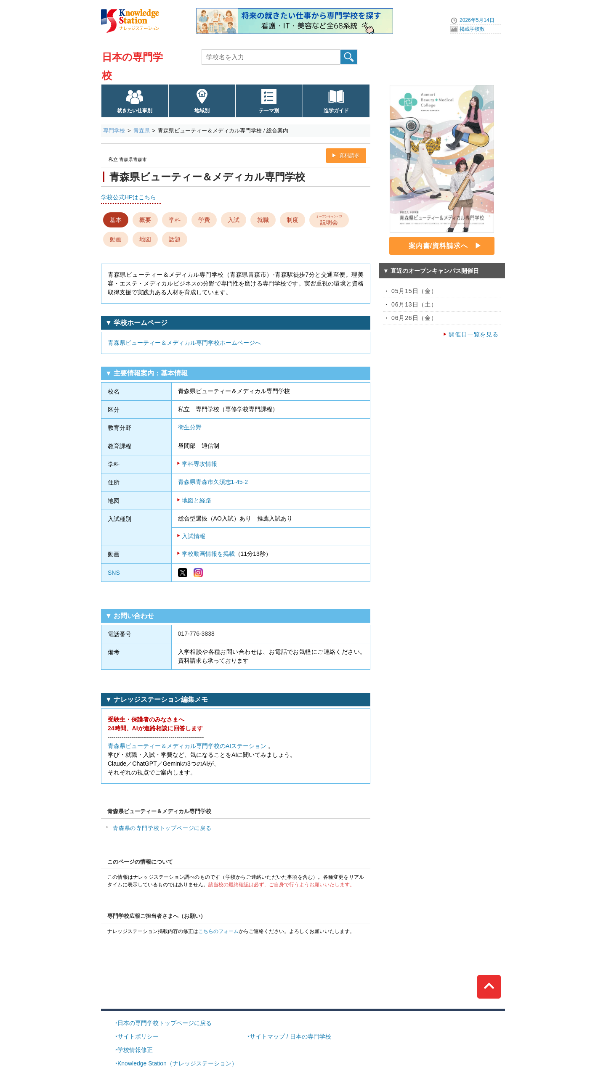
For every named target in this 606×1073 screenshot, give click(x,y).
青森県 (141, 130)
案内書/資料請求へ (438, 245)
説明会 (329, 219)
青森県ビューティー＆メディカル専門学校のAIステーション (187, 746)
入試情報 (193, 536)
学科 (175, 220)
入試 (233, 220)
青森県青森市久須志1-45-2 (213, 481)
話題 (175, 239)
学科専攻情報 (199, 463)
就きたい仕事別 (134, 111)
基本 (116, 220)
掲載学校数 (472, 29)
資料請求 (349, 156)
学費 (204, 220)
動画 (116, 239)
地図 (145, 239)
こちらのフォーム (218, 931)
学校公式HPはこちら (128, 197)
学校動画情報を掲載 (208, 553)
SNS (114, 572)
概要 (145, 220)
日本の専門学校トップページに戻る (164, 1023)
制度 (292, 220)
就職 (263, 220)
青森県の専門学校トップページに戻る (162, 828)
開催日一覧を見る (474, 334)
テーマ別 (269, 111)
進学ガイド (336, 111)
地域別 (202, 111)
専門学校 (114, 130)
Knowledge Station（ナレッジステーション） (177, 1063)
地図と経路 (196, 500)
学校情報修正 (135, 1050)
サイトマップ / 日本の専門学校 (290, 1036)
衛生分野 (190, 427)
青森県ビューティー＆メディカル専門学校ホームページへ (184, 342)
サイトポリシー (138, 1036)
